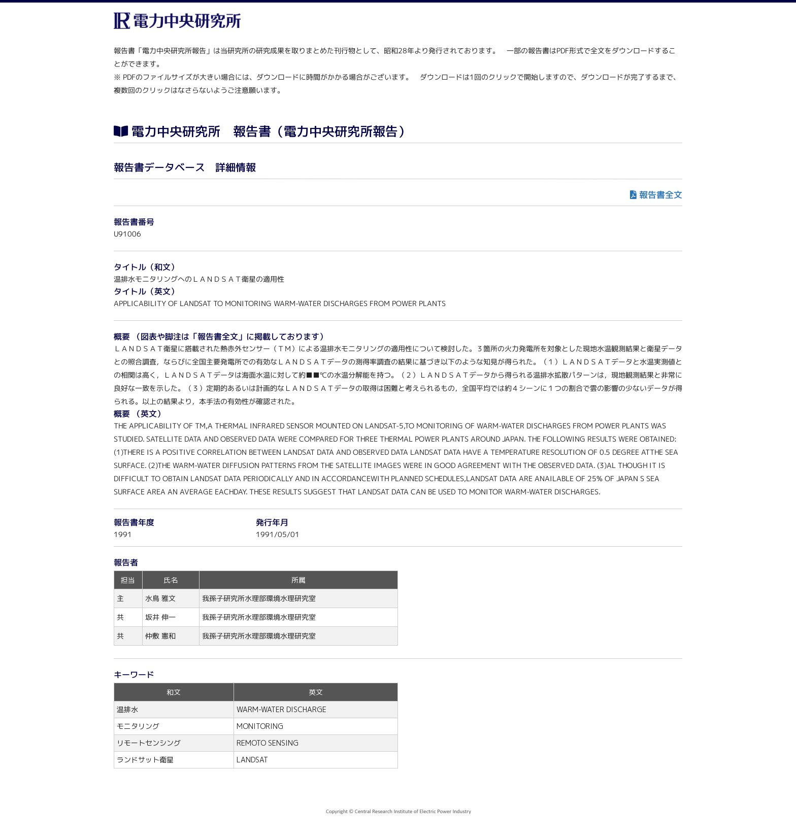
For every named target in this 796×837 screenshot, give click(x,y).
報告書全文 (660, 194)
